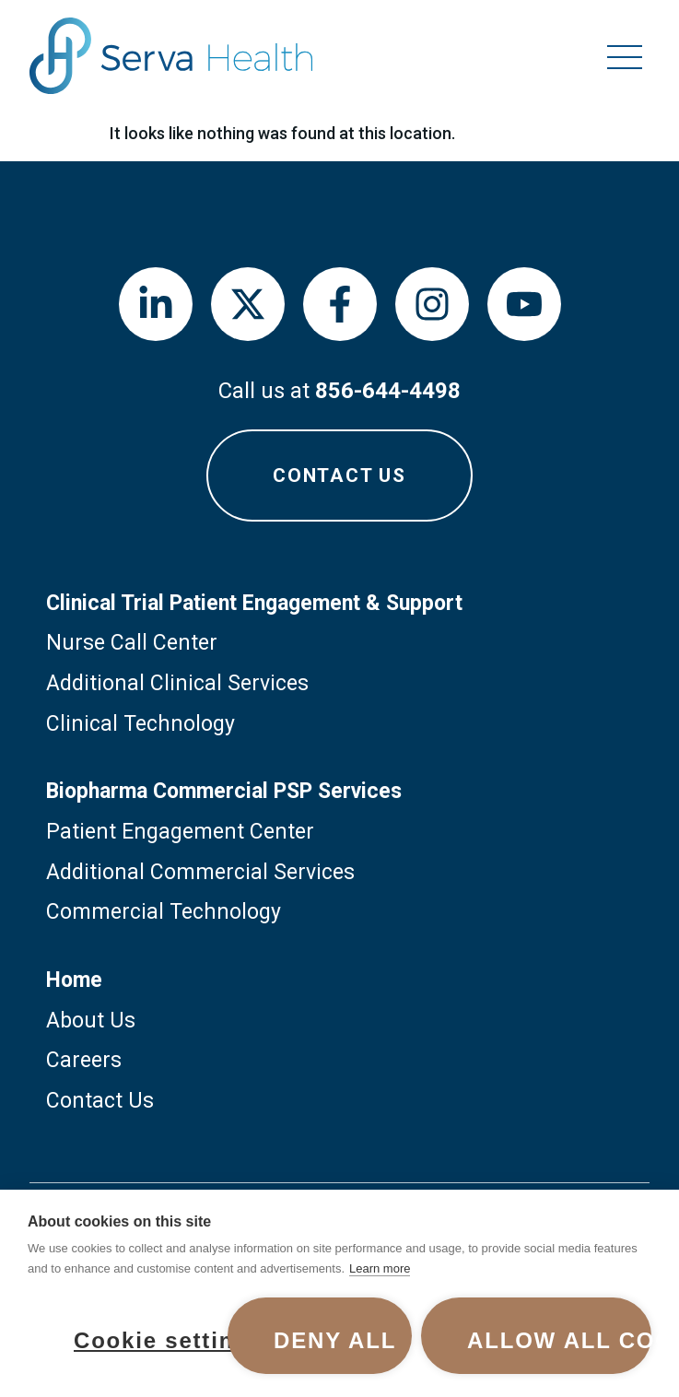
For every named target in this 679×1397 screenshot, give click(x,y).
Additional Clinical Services (177, 683)
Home (74, 980)
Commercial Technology (163, 911)
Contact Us (100, 1100)
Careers (84, 1060)
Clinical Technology (140, 723)
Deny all (335, 1340)
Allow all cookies (559, 1340)
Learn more (379, 1268)
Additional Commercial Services (200, 872)
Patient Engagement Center (180, 831)
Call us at (339, 391)
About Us (90, 1020)
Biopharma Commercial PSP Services (224, 791)
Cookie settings (146, 1340)
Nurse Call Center (131, 642)
